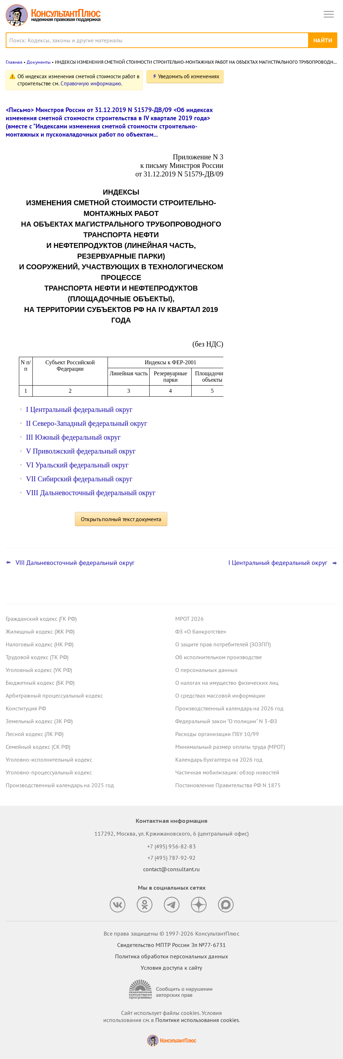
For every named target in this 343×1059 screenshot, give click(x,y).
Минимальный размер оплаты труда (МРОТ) (230, 746)
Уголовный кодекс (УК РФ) (39, 669)
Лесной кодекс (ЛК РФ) (34, 733)
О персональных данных (206, 669)
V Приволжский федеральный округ (81, 451)
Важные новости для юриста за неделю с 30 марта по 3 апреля (275, 193)
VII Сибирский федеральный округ (79, 479)
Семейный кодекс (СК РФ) (38, 746)
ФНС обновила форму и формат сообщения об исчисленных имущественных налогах (276, 227)
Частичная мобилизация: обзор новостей (227, 772)
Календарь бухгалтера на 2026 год (219, 759)
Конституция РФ (26, 708)
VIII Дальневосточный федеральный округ (91, 493)
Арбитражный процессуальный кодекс (54, 695)
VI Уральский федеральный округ (77, 465)
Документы (39, 62)
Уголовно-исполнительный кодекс (49, 759)
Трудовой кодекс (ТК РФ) (37, 657)
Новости (263, 79)
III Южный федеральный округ (73, 437)
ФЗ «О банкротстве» (201, 631)
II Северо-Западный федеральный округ (86, 423)
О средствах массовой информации (220, 695)
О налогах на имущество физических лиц (227, 682)
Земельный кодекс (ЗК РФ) (39, 721)
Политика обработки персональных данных (171, 956)
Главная (14, 62)
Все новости (252, 250)
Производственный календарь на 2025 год (60, 785)
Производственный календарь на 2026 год (229, 708)
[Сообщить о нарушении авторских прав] (171, 989)
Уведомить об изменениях (188, 76)
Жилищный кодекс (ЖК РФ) (40, 631)
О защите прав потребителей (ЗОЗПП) (223, 644)
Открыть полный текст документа (121, 519)
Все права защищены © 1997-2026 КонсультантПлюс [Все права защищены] (171, 933)
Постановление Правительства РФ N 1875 (228, 785)
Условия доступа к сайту (171, 967)
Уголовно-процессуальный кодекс (49, 772)
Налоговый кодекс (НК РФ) (39, 644)
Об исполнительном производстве (218, 657)
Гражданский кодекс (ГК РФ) (41, 618)
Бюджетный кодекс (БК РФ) (40, 682)
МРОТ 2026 (189, 618)
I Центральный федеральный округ (79, 409)
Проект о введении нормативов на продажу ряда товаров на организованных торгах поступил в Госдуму (280, 115)
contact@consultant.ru (171, 869)
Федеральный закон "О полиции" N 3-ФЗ (226, 721)
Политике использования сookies (197, 1019)
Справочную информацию (91, 83)
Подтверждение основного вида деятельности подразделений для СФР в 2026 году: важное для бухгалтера (284, 157)
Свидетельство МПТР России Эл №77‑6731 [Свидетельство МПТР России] (171, 944)
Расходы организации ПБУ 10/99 (217, 733)
